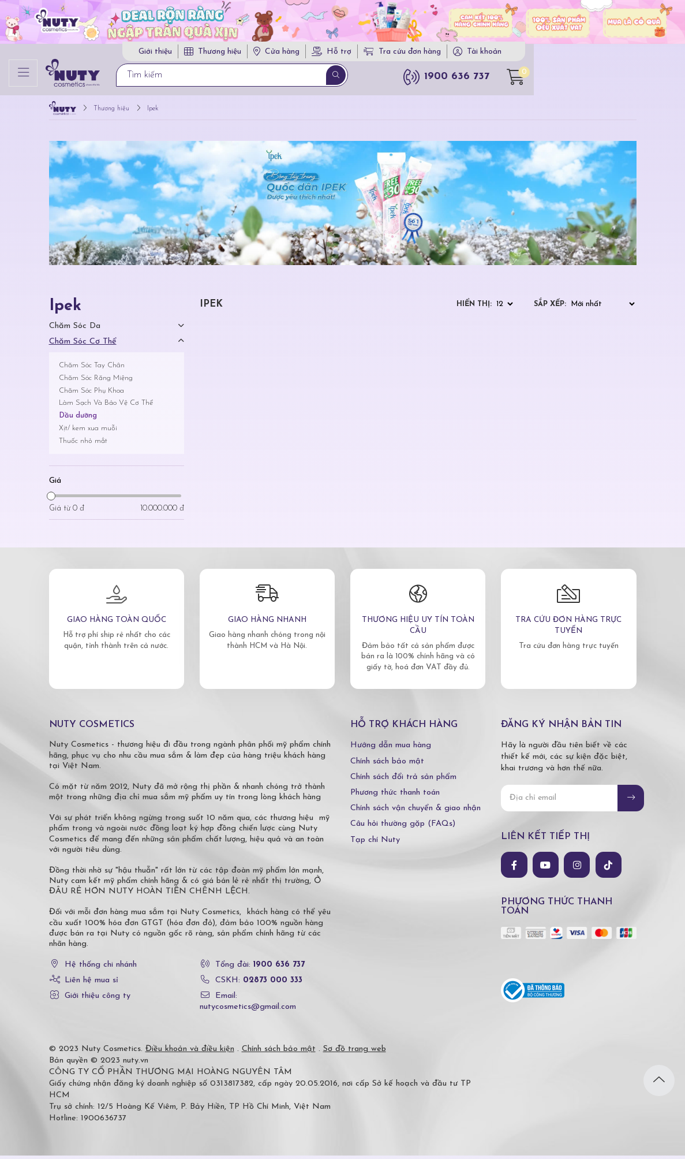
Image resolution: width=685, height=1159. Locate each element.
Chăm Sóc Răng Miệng (96, 381)
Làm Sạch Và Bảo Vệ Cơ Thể (106, 407)
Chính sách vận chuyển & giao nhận (415, 811)
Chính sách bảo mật (387, 765)
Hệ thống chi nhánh (101, 968)
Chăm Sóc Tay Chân (92, 368)
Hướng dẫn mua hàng (390, 749)
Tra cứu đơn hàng (513, 53)
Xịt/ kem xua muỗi (88, 431)
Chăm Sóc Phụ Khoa (91, 394)
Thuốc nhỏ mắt (83, 444)
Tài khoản (595, 53)
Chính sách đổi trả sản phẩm (403, 780)
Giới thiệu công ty (97, 1000)
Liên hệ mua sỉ (91, 983)
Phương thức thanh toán (395, 796)
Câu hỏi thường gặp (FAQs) (402, 827)
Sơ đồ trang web (354, 1052)
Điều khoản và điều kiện (189, 1052)
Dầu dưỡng (78, 419)
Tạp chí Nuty (375, 843)
